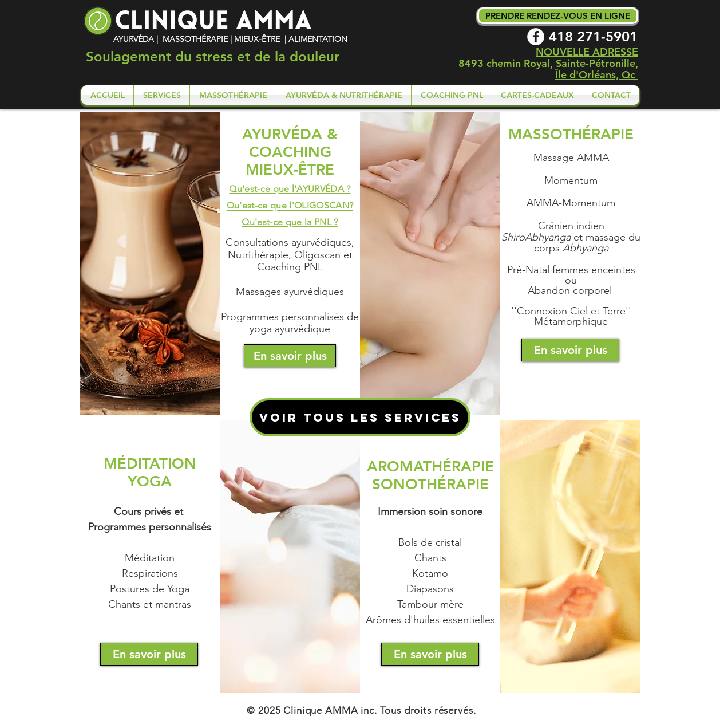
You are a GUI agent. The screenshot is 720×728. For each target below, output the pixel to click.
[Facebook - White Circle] (535, 36)
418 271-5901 (593, 36)
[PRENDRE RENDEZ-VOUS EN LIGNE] (557, 15)
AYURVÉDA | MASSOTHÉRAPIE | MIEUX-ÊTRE (197, 39)
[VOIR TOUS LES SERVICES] (360, 417)
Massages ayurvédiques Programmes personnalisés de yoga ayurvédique (290, 310)
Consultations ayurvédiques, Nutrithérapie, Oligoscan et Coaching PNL (290, 254)
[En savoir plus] (290, 355)
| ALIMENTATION (314, 39)
